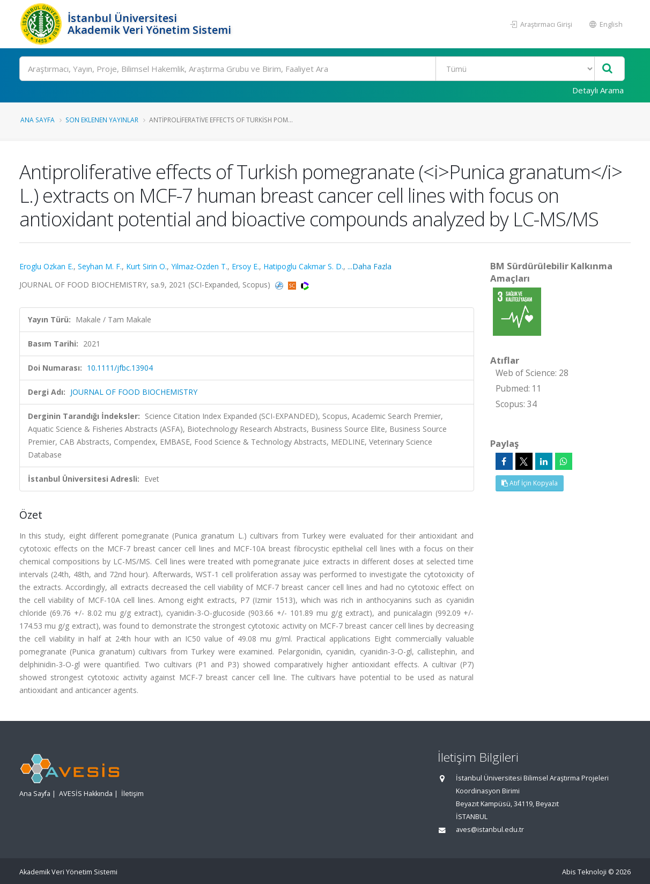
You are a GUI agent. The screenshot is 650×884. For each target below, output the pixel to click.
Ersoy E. (245, 266)
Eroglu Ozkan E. (46, 266)
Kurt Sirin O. (146, 266)
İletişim (132, 793)
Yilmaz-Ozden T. (199, 266)
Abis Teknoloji (584, 871)
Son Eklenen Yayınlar (101, 119)
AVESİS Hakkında (86, 793)
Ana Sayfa (37, 119)
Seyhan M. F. (100, 266)
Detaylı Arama (598, 90)
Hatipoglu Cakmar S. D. (303, 266)
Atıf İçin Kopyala (529, 483)
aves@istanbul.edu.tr (490, 829)
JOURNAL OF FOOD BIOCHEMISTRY (133, 392)
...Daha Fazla (370, 266)
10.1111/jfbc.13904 (120, 368)
